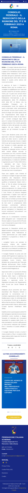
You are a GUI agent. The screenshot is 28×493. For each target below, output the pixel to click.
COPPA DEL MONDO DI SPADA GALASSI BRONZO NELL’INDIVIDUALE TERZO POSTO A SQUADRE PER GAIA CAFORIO (13, 386)
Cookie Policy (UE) (7, 469)
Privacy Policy (6, 466)
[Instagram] (26, 1)
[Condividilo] (12, 347)
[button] (17, 6)
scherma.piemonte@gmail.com (15, 456)
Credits (4, 476)
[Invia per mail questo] (8, 347)
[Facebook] (24, 1)
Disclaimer (5, 473)
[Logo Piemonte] (12, 6)
